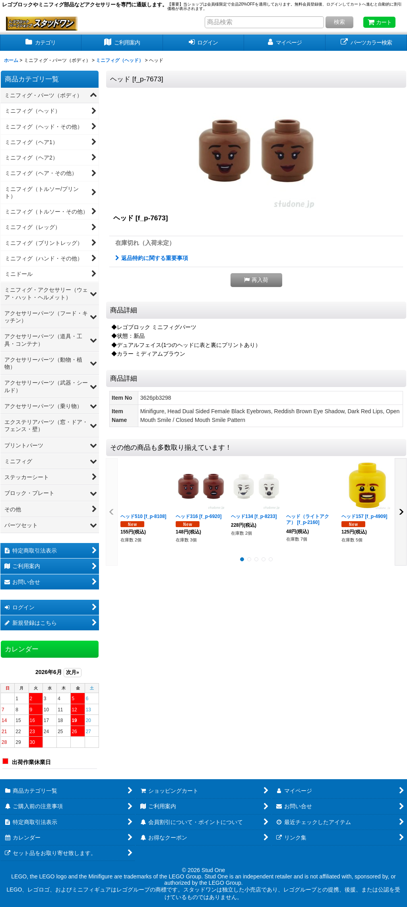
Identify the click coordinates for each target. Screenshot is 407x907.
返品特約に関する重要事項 (151, 258)
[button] (256, 280)
